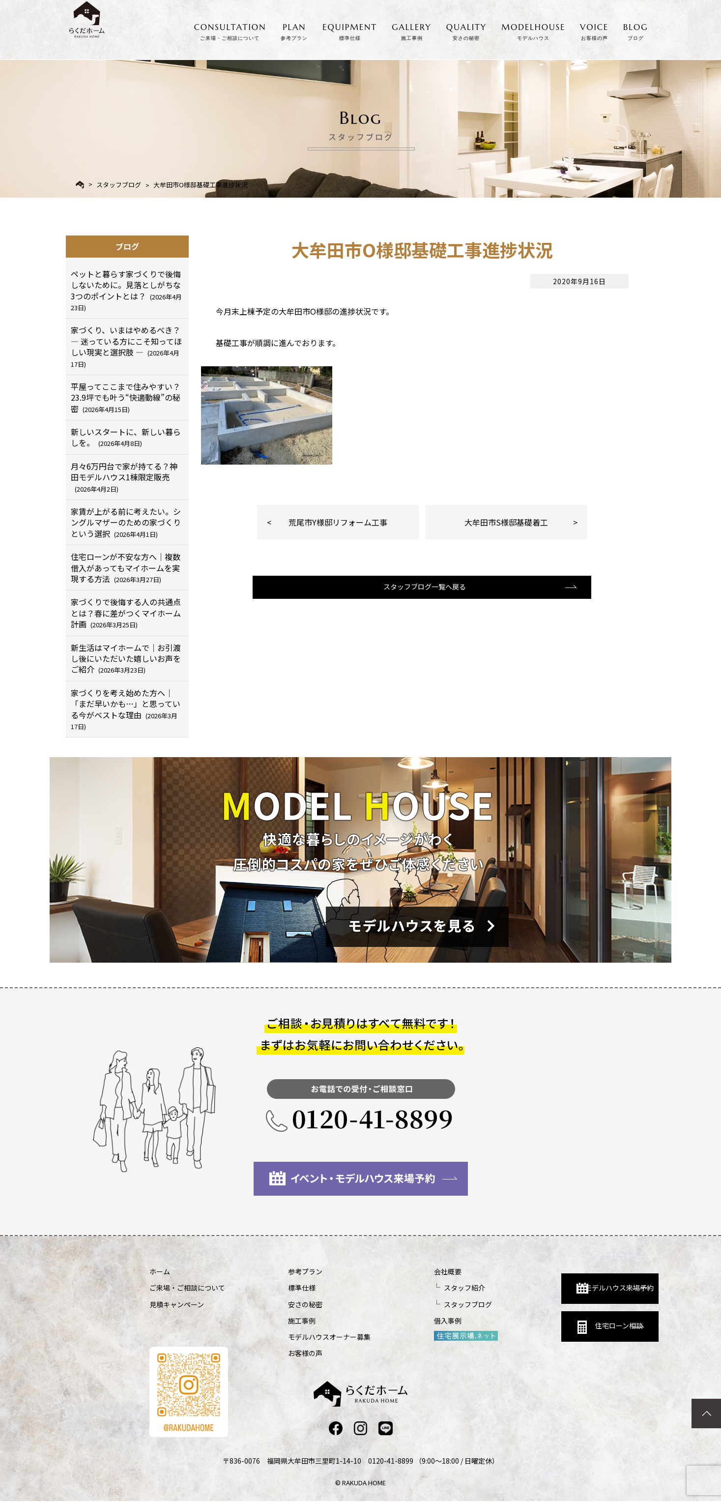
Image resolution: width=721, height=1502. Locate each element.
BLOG (635, 30)
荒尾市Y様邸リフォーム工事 (337, 522)
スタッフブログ (118, 184)
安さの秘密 (279, 1304)
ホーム (159, 1271)
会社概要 (396, 1271)
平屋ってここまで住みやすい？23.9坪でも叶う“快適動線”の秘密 (125, 397)
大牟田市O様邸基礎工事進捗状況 (200, 184)
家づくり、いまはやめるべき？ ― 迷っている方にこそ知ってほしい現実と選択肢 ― (126, 346)
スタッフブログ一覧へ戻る (420, 595)
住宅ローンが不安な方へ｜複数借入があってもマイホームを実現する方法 (125, 568)
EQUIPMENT (349, 30)
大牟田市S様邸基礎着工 (506, 522)
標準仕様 (276, 1288)
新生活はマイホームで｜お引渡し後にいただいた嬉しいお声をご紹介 (126, 659)
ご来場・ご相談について (187, 1288)
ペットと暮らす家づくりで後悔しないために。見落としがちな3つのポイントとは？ (126, 290)
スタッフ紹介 (412, 1288)
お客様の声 (279, 1353)
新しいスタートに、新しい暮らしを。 (126, 437)
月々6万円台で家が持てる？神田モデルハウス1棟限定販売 (124, 477)
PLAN (294, 30)
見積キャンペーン (176, 1304)
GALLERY (412, 30)
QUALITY (466, 30)
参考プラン (279, 1271)
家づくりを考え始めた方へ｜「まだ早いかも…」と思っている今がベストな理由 (125, 709)
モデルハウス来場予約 (550, 1280)
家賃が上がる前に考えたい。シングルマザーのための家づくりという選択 (126, 522)
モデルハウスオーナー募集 (303, 1337)
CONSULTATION (230, 30)
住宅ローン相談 (546, 1324)
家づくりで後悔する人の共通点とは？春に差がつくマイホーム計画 (126, 613)
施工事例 (276, 1320)
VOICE (594, 30)
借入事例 (396, 1320)
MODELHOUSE (533, 30)
